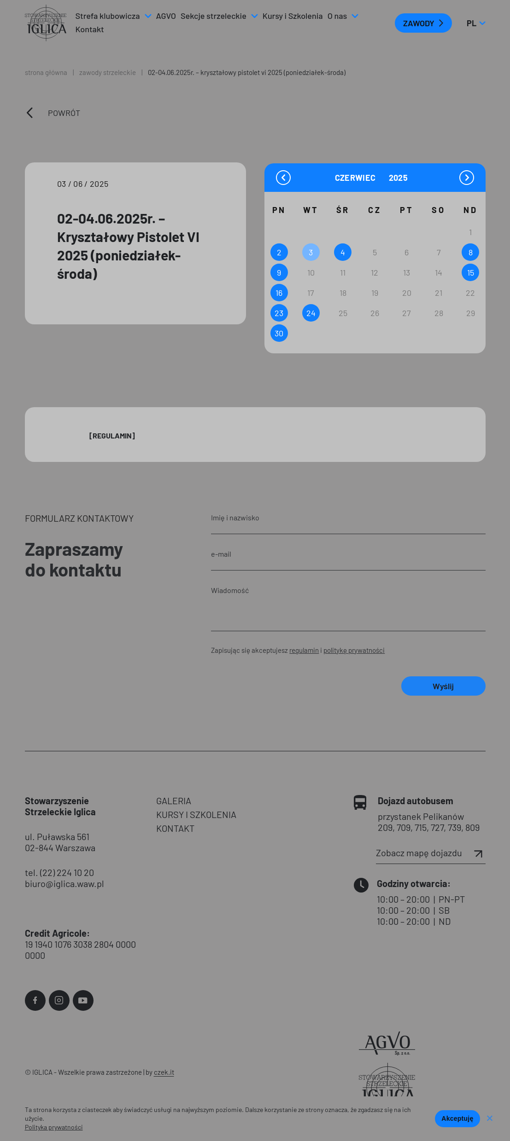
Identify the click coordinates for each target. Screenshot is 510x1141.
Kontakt (90, 29)
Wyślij (443, 686)
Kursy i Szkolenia (293, 16)
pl (476, 23)
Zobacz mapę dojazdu (431, 853)
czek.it (164, 1072)
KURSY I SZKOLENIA (196, 814)
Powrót (64, 113)
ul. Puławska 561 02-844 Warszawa (60, 842)
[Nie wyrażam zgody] (489, 1118)
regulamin (304, 650)
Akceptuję (457, 1118)
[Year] (399, 178)
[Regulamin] (112, 435)
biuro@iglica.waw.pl (64, 883)
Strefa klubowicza (108, 16)
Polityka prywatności (54, 1127)
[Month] (361, 177)
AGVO (166, 16)
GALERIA (173, 800)
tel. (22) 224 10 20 (59, 872)
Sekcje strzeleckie (213, 16)
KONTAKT (175, 828)
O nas (337, 16)
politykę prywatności (354, 650)
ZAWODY (418, 23)
